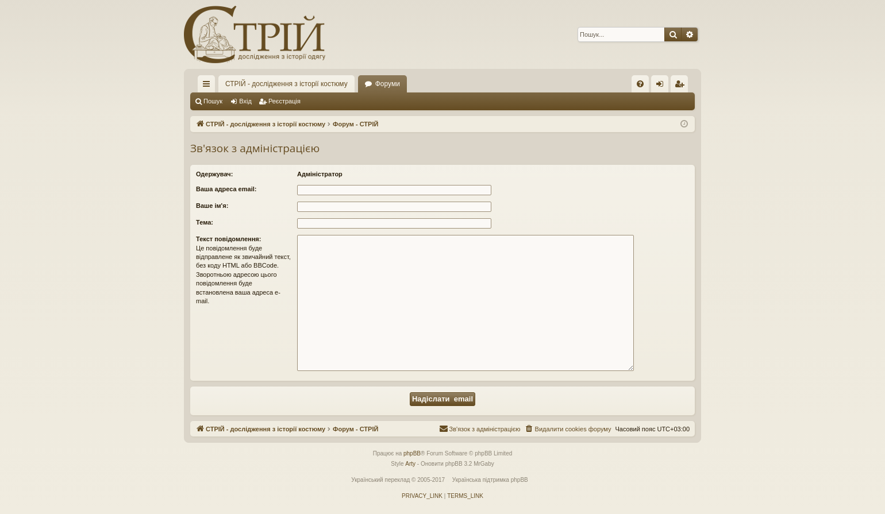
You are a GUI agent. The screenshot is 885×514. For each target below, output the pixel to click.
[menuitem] (640, 83)
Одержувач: (214, 174)
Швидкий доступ (208, 86)
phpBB (412, 453)
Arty (410, 464)
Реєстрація (284, 101)
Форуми (387, 84)
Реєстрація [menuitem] (682, 86)
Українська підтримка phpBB (490, 480)
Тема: (204, 222)
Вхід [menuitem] (663, 86)
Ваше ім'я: (212, 205)
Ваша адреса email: (226, 188)
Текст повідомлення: (228, 238)
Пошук (212, 101)
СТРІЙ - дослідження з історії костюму (286, 84)
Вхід (245, 101)
